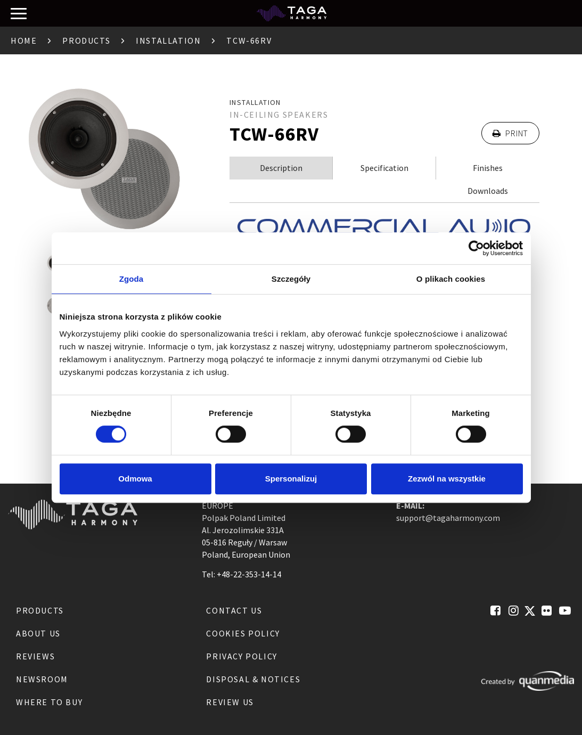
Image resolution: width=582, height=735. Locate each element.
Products (86, 40)
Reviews (35, 656)
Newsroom (42, 679)
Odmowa (135, 478)
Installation (168, 40)
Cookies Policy (243, 633)
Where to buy (49, 702)
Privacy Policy (241, 656)
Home (24, 40)
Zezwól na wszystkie (447, 478)
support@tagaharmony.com (448, 517)
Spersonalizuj (291, 478)
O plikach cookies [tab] (450, 278)
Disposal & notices (253, 679)
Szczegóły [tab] (291, 278)
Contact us (234, 610)
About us (38, 633)
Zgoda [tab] (131, 278)
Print (510, 133)
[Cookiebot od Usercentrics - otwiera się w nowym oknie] (476, 248)
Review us (229, 702)
